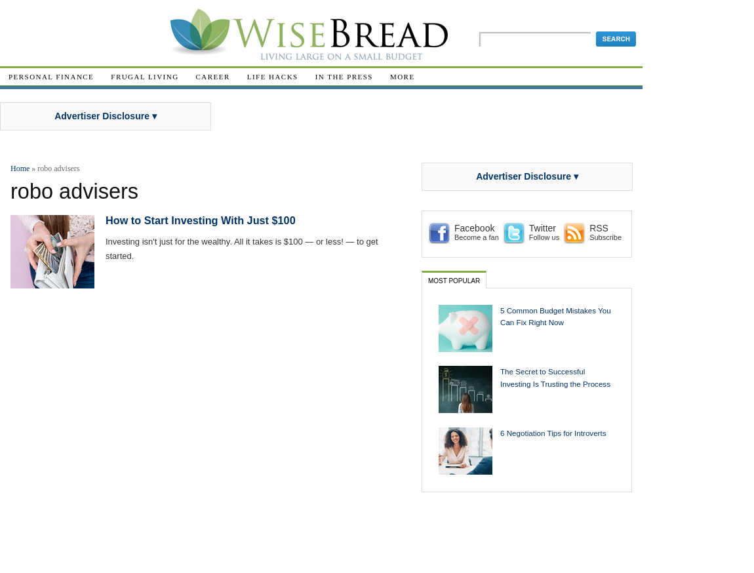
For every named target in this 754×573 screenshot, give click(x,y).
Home (20, 168)
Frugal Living (144, 77)
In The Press (344, 77)
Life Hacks (272, 77)
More (402, 77)
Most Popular (454, 281)
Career (213, 77)
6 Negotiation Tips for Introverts (553, 433)
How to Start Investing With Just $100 (201, 220)
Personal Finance (51, 77)
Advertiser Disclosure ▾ (105, 116)
